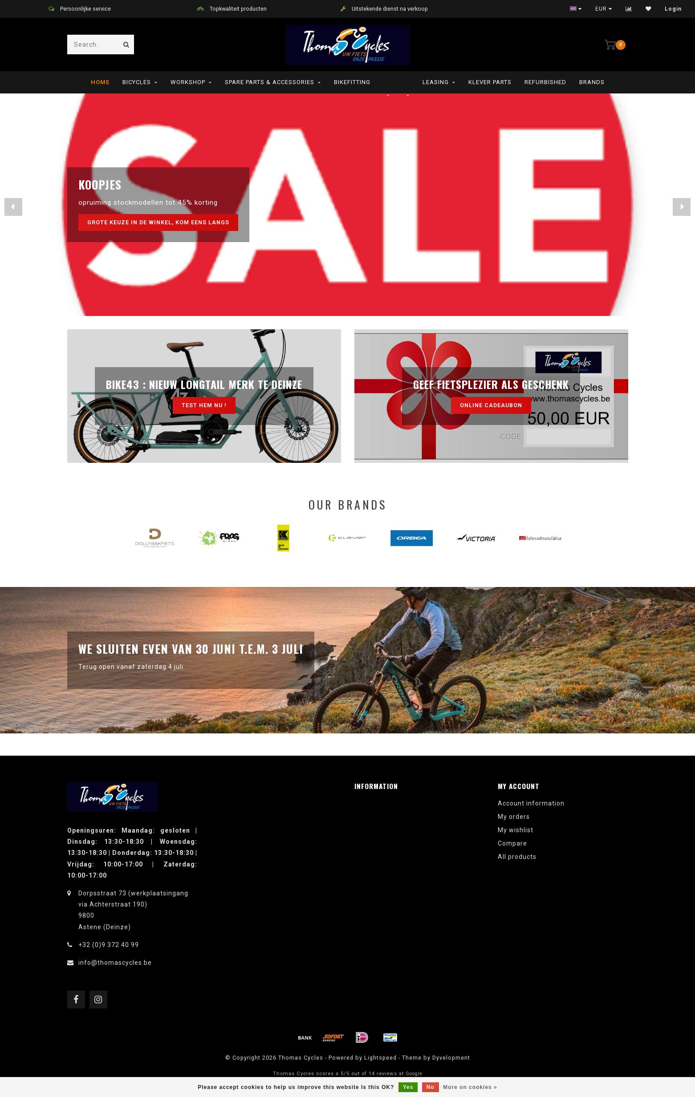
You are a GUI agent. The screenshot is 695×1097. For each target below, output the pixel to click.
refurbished (545, 82)
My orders (514, 816)
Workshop (188, 82)
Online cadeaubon (491, 405)
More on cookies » (470, 1087)
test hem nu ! (204, 405)
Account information (531, 803)
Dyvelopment (451, 1057)
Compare (512, 843)
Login (673, 9)
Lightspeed (380, 1057)
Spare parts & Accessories (269, 82)
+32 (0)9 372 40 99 (108, 944)
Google (414, 1073)
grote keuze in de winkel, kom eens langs (158, 222)
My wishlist (515, 830)
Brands (592, 82)
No (431, 1087)
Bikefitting (352, 82)
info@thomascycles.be (115, 962)
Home (100, 82)
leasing (436, 82)
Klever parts (490, 82)
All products (517, 856)
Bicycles (136, 82)
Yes (408, 1087)
